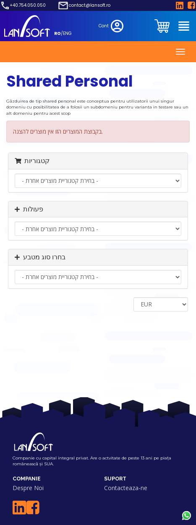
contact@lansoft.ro (89, 5)
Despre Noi (28, 488)
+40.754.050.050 (28, 5)
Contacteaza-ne (125, 488)
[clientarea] (163, 26)
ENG (67, 33)
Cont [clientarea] (112, 26)
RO (57, 33)
